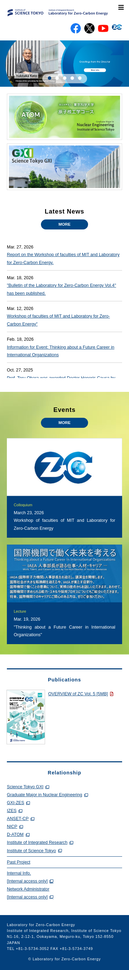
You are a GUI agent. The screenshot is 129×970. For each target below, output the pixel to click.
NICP (12, 826)
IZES (12, 810)
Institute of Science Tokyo (31, 850)
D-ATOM (15, 834)
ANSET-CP (18, 818)
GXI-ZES (15, 802)
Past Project (18, 862)
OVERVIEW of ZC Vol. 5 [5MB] (78, 693)
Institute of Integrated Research (37, 842)
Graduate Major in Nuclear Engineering (44, 794)
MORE (64, 224)
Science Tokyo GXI (25, 786)
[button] (49, 78)
